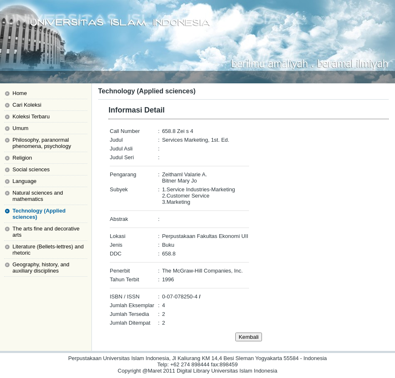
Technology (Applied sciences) (39, 214)
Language (24, 181)
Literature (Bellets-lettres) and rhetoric (48, 249)
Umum (20, 128)
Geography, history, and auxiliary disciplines (40, 267)
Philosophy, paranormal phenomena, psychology (41, 143)
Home (19, 93)
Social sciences (31, 169)
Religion (22, 158)
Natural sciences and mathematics (37, 196)
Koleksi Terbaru (30, 116)
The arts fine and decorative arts (45, 231)
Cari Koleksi (26, 105)
